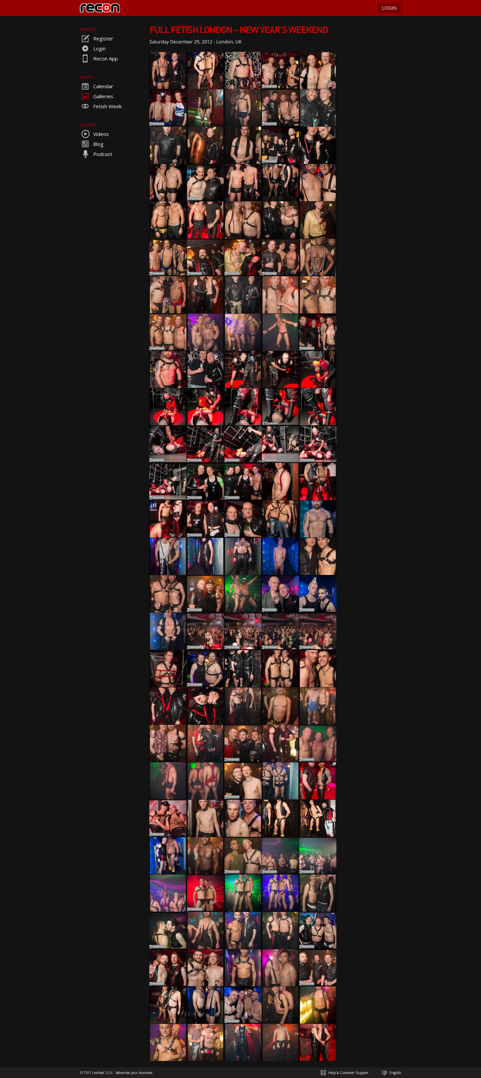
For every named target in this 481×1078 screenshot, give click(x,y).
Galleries (96, 96)
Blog (92, 144)
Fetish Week (101, 106)
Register (96, 38)
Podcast (96, 154)
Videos (94, 134)
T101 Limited (94, 1072)
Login (93, 48)
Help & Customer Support (348, 1072)
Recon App (99, 58)
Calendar (96, 86)
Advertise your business (134, 1072)
